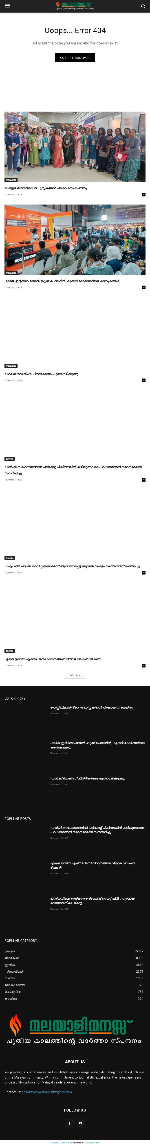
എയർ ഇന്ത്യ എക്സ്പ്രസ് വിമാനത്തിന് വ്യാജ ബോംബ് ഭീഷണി (52, 659)
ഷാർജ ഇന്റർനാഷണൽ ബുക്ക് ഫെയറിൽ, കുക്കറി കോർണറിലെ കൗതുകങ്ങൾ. (62, 281)
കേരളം (9, 558)
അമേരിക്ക (11, 180)
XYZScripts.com (92, 1142)
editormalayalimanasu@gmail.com (47, 1092)
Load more (75, 675)
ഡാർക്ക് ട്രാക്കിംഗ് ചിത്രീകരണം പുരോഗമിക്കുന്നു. (41, 374)
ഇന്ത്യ (9, 459)
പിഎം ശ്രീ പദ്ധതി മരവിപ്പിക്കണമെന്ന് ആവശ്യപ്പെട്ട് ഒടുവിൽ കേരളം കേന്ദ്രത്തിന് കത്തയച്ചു (72, 566)
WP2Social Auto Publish (61, 1142)
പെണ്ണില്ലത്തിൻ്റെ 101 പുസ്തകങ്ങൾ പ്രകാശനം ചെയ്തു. (45, 188)
